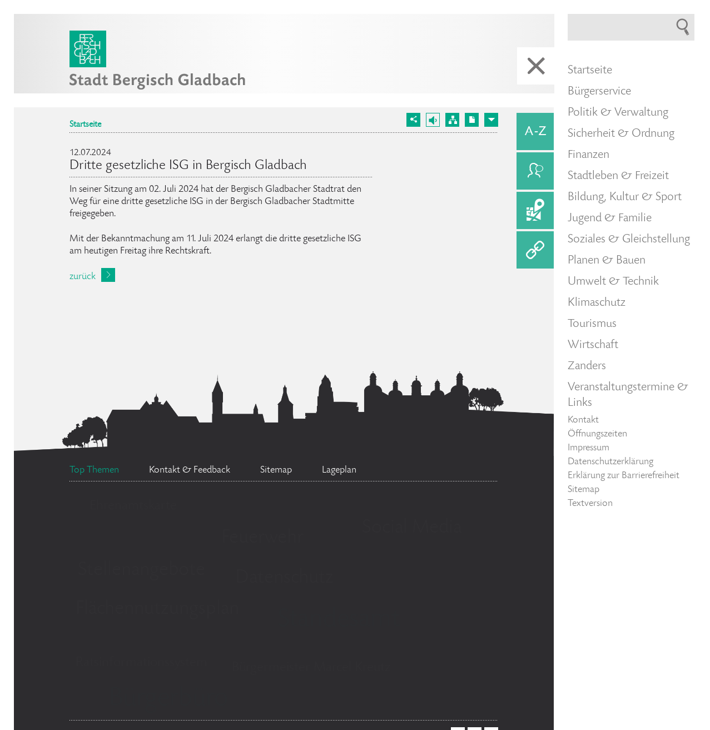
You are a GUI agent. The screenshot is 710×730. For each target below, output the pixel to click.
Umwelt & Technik (613, 282)
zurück (82, 277)
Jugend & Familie (610, 218)
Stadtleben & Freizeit (618, 176)
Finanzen (588, 155)
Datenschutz (284, 578)
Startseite (85, 125)
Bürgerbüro (168, 699)
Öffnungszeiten (597, 434)
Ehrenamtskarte (133, 506)
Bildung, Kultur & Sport (625, 197)
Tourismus (592, 324)
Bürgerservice (599, 92)
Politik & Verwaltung (618, 113)
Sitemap (583, 490)
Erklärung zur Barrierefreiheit (623, 476)
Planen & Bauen (607, 261)
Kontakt (583, 420)
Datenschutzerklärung (610, 462)
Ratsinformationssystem (141, 663)
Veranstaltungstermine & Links (628, 395)
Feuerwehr (262, 538)
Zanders (587, 366)
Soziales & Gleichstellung (629, 240)
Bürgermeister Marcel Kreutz (311, 668)
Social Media (411, 528)
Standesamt (338, 620)
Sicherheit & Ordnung (621, 134)
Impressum (588, 448)
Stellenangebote (141, 570)
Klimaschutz (596, 303)
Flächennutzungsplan (157, 609)
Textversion (590, 504)
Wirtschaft (593, 345)
